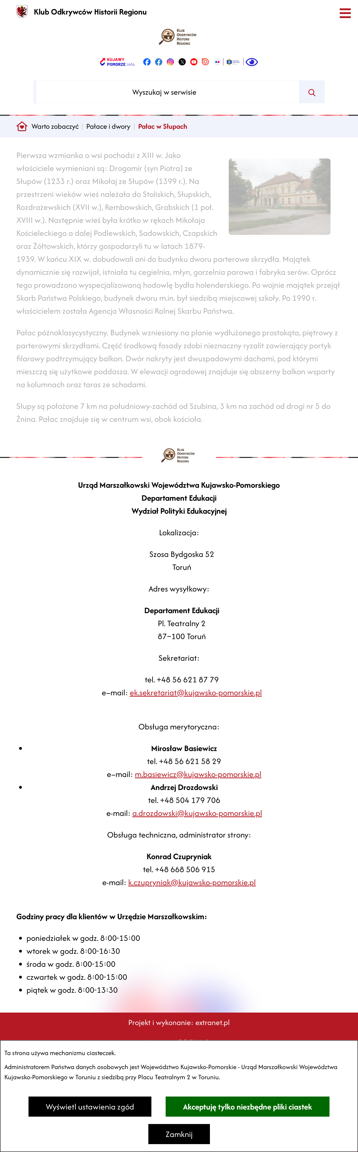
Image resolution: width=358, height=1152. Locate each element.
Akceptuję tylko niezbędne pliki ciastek (247, 1106)
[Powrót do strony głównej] (22, 126)
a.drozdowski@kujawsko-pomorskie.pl (197, 813)
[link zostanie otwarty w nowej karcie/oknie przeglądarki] (117, 62)
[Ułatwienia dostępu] (252, 62)
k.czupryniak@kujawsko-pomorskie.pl (192, 882)
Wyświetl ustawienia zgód (90, 1106)
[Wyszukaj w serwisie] (167, 91)
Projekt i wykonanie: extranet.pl (179, 1022)
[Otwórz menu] (345, 13)
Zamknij (179, 1134)
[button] (280, 238)
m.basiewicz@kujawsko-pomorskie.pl (198, 774)
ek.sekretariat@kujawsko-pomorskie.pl (196, 692)
